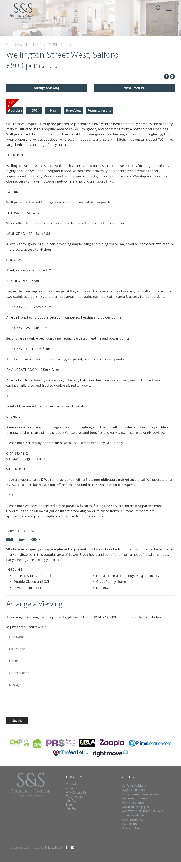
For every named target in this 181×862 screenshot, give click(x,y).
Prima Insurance (133, 803)
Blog (69, 804)
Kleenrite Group (132, 828)
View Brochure (134, 88)
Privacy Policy (54, 847)
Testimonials (74, 796)
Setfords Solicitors (134, 785)
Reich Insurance (132, 820)
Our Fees (72, 808)
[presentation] (29, 707)
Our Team (72, 801)
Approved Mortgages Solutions (142, 811)
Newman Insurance (135, 798)
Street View (73, 110)
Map (53, 110)
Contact (71, 784)
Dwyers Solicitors (133, 790)
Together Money (133, 815)
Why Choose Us (76, 792)
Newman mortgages (135, 807)
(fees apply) (49, 67)
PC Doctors (129, 824)
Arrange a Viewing (46, 88)
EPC (34, 110)
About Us (72, 788)
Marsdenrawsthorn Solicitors (141, 794)
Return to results (99, 110)
